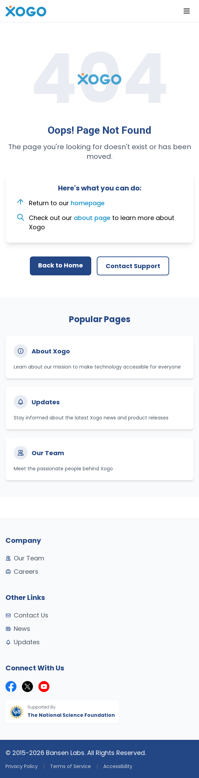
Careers (21, 571)
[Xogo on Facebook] (10, 686)
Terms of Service (70, 766)
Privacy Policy (21, 766)
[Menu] (187, 11)
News (17, 628)
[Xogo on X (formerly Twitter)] (27, 686)
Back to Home (60, 265)
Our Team (24, 558)
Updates (22, 642)
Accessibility (117, 766)
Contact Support (133, 266)
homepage (88, 203)
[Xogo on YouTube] (43, 686)
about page (92, 217)
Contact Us (26, 615)
